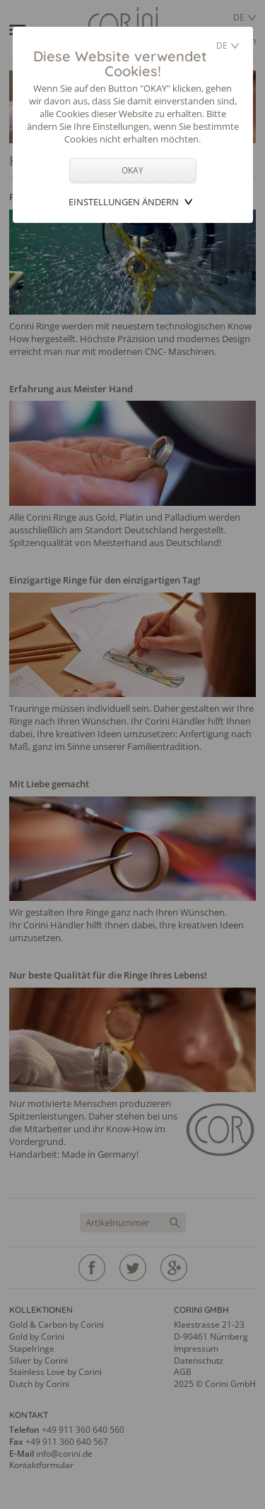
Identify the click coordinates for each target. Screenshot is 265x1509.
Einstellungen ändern (124, 201)
